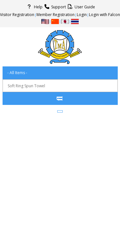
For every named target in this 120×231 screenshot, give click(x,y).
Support (54, 6)
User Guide (80, 6)
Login (82, 14)
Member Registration (55, 14)
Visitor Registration (17, 14)
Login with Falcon (104, 14)
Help (34, 6)
